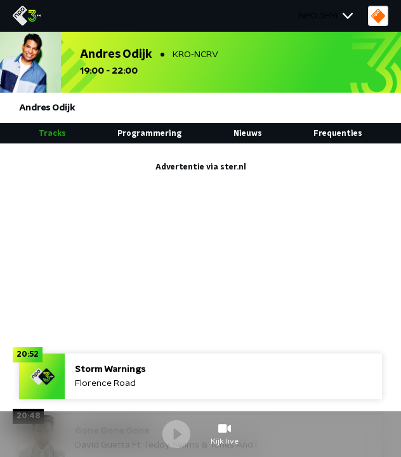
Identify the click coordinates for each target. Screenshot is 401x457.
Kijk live (225, 441)
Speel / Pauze (176, 434)
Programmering (149, 133)
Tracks (52, 133)
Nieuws (247, 133)
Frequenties (337, 133)
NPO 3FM (318, 15)
